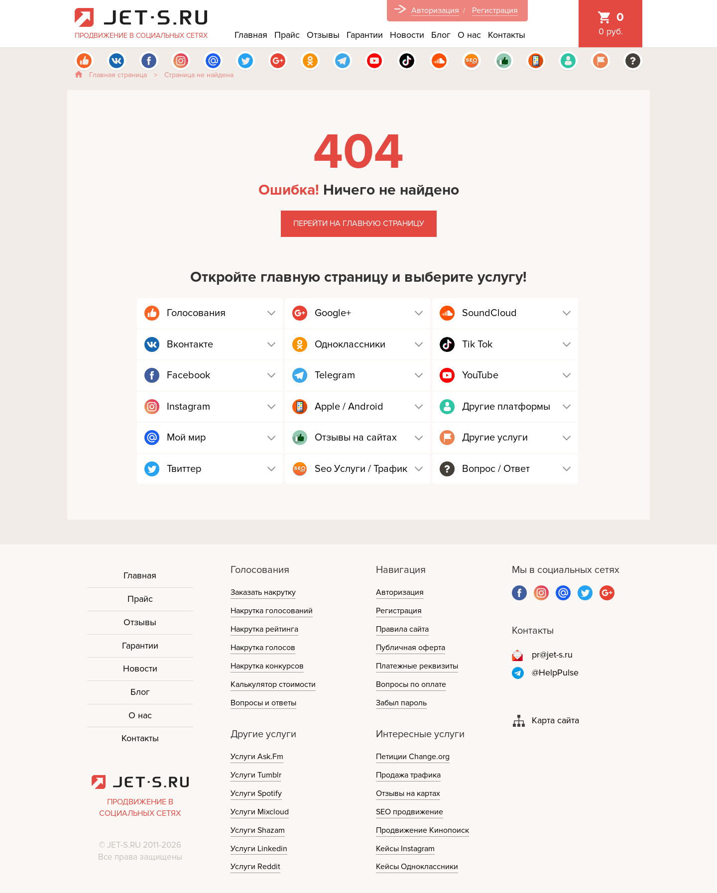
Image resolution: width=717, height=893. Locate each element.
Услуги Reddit (255, 867)
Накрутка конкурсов (267, 666)
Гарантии (365, 34)
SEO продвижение (409, 812)
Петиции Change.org (413, 757)
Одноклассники (350, 344)
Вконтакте (190, 344)
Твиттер (184, 469)
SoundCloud (489, 313)
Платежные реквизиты (417, 666)
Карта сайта (555, 720)
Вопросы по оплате (411, 684)
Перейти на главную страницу (358, 223)
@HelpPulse (555, 672)
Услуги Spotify (256, 793)
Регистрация (495, 10)
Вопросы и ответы (263, 703)
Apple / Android (349, 407)
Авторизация (435, 10)
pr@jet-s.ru (552, 654)
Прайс (287, 34)
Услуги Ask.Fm (257, 757)
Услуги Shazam (258, 830)
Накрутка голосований (272, 611)
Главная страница (118, 75)
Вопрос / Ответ (496, 469)
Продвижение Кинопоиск (422, 830)
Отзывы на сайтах (356, 438)
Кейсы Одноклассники (417, 867)
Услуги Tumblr (256, 775)
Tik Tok (477, 344)
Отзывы (323, 34)
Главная (251, 34)
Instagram (188, 407)
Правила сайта (402, 629)
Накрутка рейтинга (264, 629)
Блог (441, 34)
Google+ (333, 313)
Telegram (335, 375)
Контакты (506, 34)
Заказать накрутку (263, 592)
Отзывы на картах (408, 793)
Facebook (188, 375)
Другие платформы (506, 407)
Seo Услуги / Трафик (361, 469)
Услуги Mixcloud (260, 812)
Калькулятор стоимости (273, 684)
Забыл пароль (401, 703)
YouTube (480, 375)
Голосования (196, 313)
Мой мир (186, 438)
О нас (469, 34)
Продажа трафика (408, 775)
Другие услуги (495, 438)
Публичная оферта (410, 648)
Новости (407, 34)
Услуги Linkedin (259, 849)
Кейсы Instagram (405, 849)
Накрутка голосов (263, 648)
